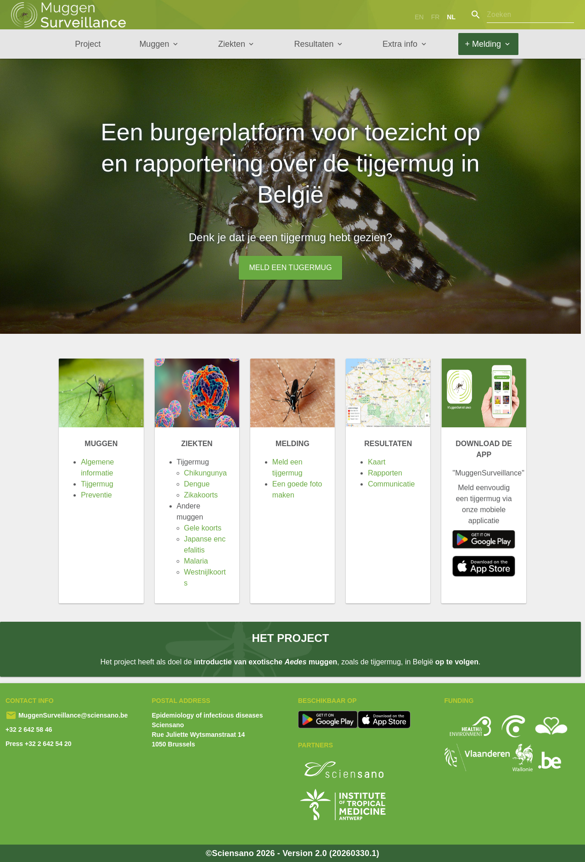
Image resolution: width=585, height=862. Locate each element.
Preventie (96, 495)
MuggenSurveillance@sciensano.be (72, 715)
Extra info (399, 44)
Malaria (196, 561)
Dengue (197, 484)
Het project (290, 638)
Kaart (376, 462)
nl (451, 17)
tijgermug (305, 237)
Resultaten (313, 44)
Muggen (154, 44)
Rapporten (385, 473)
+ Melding (483, 44)
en (419, 17)
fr (435, 17)
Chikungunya (205, 473)
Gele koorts (203, 528)
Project (88, 44)
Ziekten (231, 44)
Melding (292, 444)
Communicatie (391, 484)
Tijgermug (97, 484)
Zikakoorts (201, 495)
